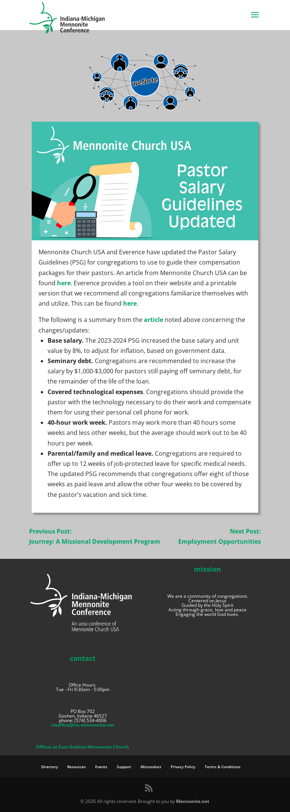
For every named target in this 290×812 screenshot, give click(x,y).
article (153, 320)
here (64, 283)
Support (124, 766)
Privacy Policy (183, 766)
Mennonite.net (192, 801)
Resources (76, 766)
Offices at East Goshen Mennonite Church (82, 747)
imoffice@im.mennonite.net (82, 725)
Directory (49, 766)
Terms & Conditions (223, 766)
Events (101, 766)
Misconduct (150, 766)
